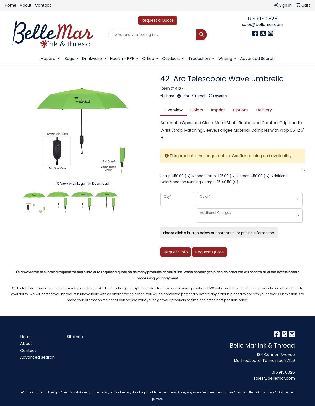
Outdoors (171, 58)
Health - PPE (122, 58)
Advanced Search (257, 58)
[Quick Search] (152, 34)
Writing (225, 58)
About (26, 5)
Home (10, 5)
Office (148, 58)
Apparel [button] (48, 58)
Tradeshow (199, 58)
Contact (43, 5)
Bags (69, 58)
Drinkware (92, 58)
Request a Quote (158, 20)
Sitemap (75, 336)
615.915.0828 (262, 18)
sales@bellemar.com (262, 24)
